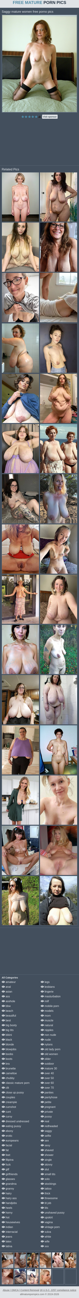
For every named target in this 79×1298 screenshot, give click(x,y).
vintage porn (50, 1227)
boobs (7, 1054)
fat (5, 1150)
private (47, 1111)
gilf (5, 1169)
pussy (46, 1116)
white (46, 1236)
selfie (46, 1135)
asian (7, 991)
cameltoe (9, 1073)
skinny (46, 1164)
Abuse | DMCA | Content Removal (21, 1290)
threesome (49, 1198)
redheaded (49, 1126)
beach (7, 1010)
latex (6, 1241)
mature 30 (49, 1068)
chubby (8, 1078)
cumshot (9, 1106)
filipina (7, 1159)
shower (47, 1155)
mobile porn (50, 1006)
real (45, 1121)
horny (7, 1212)
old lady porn (50, 1049)
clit (5, 1087)
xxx (45, 1246)
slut (45, 1169)
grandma (9, 1183)
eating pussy (11, 1126)
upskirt (47, 1217)
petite (46, 1102)
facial (7, 1145)
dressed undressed (15, 1121)
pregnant (48, 1106)
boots (7, 1058)
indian (7, 1227)
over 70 (47, 1087)
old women (49, 1054)
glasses (8, 1179)
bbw (6, 1006)
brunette (9, 1068)
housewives (11, 1222)
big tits (8, 1030)
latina (7, 1246)
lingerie (47, 991)
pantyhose (49, 1097)
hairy (7, 1193)
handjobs (9, 1203)
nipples (47, 1030)
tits (44, 1207)
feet (6, 1155)
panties (47, 1092)
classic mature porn (15, 1082)
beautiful (9, 1015)
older (46, 1058)
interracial (10, 1231)
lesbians (48, 986)
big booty (9, 1025)
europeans (10, 1140)
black (7, 1039)
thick (45, 1193)
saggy (46, 1130)
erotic (7, 1135)
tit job (46, 1203)
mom (46, 1015)
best (6, 1020)
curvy (7, 1116)
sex (45, 1140)
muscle (47, 1020)
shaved (47, 1150)
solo (45, 1179)
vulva (46, 1231)
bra (6, 1063)
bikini (7, 1034)
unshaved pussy (53, 1212)
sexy (45, 1145)
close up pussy (13, 1092)
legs (45, 982)
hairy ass (9, 1198)
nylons (47, 1044)
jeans (7, 1236)
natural (47, 1025)
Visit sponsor (50, 116)
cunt (6, 1111)
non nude (48, 1034)
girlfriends (10, 1174)
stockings (48, 1183)
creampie (9, 1102)
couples (8, 1097)
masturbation (51, 996)
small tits (48, 1174)
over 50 (47, 1078)
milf (45, 1001)
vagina (47, 1222)
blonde (8, 1044)
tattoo (46, 1188)
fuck (6, 1164)
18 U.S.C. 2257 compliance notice (58, 1290)
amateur (9, 982)
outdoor (47, 1063)
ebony (7, 1130)
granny (8, 1188)
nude (46, 1039)
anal (6, 986)
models (47, 1010)
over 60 (47, 1082)
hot (5, 1217)
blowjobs (9, 1049)
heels (7, 1207)
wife (45, 1241)
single (46, 1159)
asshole (8, 1001)
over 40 (47, 1073)
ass (6, 996)
